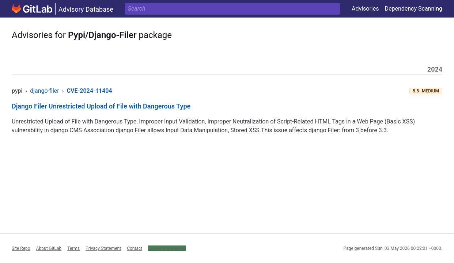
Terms (73, 248)
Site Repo (21, 248)
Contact (134, 248)
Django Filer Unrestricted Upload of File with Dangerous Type (101, 106)
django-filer (44, 90)
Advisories (365, 8)
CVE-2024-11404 (89, 90)
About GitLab (49, 248)
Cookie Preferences (167, 248)
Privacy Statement (103, 248)
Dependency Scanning (413, 8)
